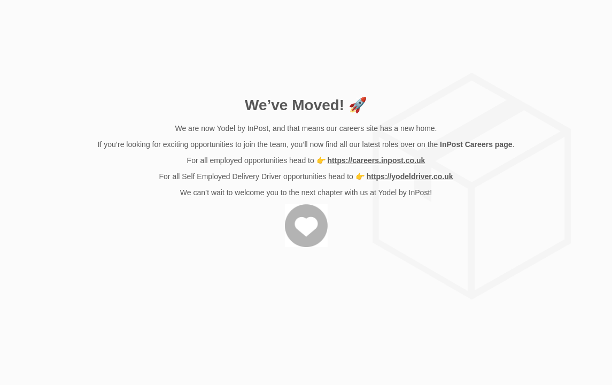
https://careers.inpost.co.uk (376, 160)
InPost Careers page (476, 144)
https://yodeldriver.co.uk (410, 176)
